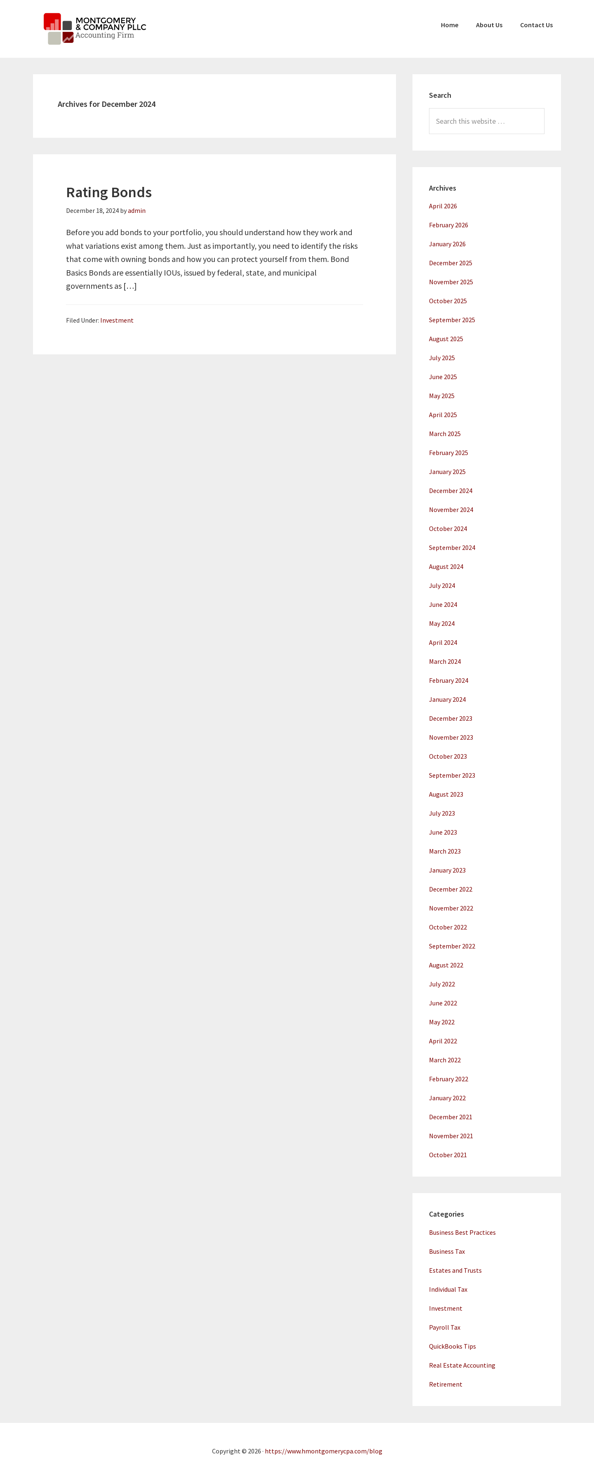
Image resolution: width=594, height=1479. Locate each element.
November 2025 (451, 282)
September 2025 (452, 320)
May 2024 (442, 623)
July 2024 (442, 585)
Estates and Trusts (455, 1270)
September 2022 (452, 946)
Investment (117, 320)
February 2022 (448, 1079)
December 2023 (450, 718)
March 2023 (445, 851)
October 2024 (448, 528)
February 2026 (448, 225)
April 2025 (443, 414)
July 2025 (442, 358)
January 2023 (447, 870)
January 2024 (447, 699)
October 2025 (448, 301)
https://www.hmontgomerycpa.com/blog (323, 1451)
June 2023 (443, 832)
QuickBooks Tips (452, 1346)
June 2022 (443, 1003)
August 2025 (446, 339)
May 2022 (442, 1022)
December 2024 (450, 490)
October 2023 (448, 756)
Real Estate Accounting (462, 1365)
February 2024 (448, 680)
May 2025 (442, 396)
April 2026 (443, 206)
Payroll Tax (444, 1327)
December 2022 (450, 889)
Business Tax (447, 1251)
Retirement (445, 1384)
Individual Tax (448, 1289)
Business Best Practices (462, 1232)
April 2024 (443, 642)
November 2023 (451, 737)
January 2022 (447, 1098)
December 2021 (450, 1117)
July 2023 (442, 813)
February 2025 (448, 452)
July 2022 (442, 984)
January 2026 (447, 244)
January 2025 (447, 471)
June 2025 (443, 377)
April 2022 (443, 1041)
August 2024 (446, 566)
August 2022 (446, 965)
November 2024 (451, 509)
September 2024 (452, 547)
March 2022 (445, 1060)
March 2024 (445, 661)
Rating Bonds (109, 192)
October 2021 (448, 1155)
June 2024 (443, 604)
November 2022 (451, 908)
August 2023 (446, 794)
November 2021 (451, 1136)
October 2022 (448, 927)
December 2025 (450, 263)
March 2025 (445, 433)
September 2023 (452, 775)
